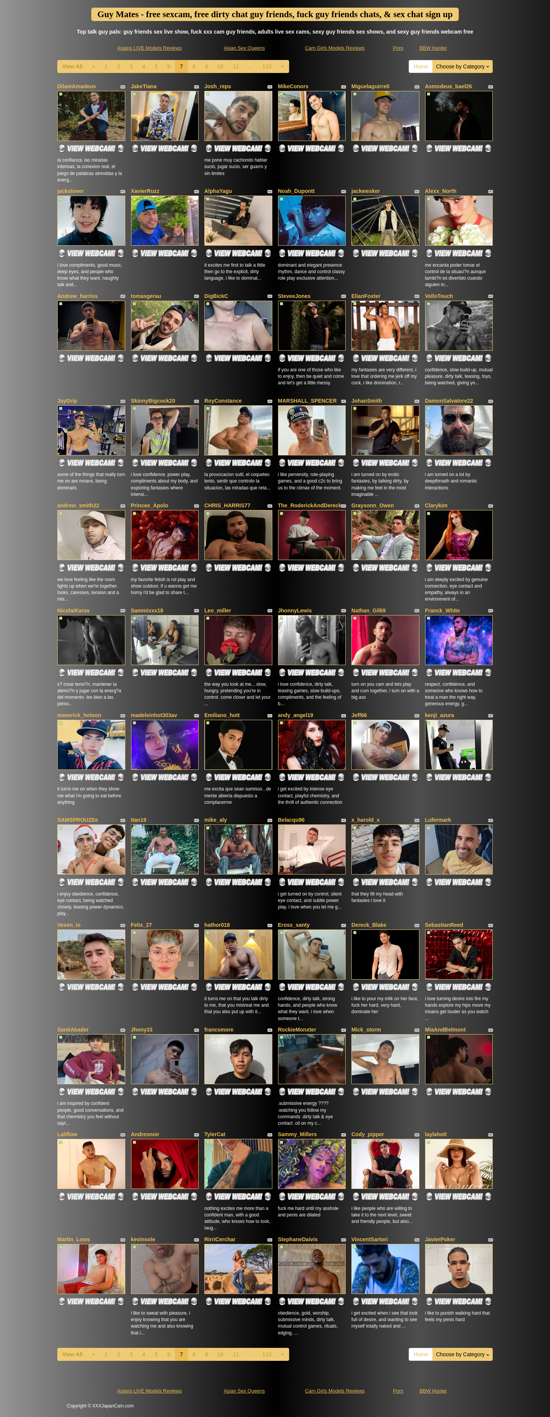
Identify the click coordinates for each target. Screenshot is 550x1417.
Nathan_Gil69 (368, 610)
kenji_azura (439, 715)
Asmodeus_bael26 (448, 86)
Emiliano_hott (222, 715)
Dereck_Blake (369, 925)
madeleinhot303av (154, 715)
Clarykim (436, 505)
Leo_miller (217, 610)
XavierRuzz (145, 191)
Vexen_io (69, 925)
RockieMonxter (297, 1030)
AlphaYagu (218, 191)
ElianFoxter (365, 296)
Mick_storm (366, 1030)
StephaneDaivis (298, 1239)
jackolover (70, 191)
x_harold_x (365, 820)
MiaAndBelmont (445, 1030)
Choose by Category (462, 66)
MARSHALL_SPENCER (307, 401)
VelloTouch (439, 296)
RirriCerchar (220, 1239)
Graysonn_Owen (372, 505)
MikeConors (293, 86)
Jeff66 (359, 715)
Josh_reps (217, 86)
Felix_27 (141, 925)
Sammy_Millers (297, 1134)
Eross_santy (294, 925)
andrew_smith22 (78, 505)
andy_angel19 (296, 715)
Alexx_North (440, 191)
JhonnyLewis (295, 610)
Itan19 (138, 820)
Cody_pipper (367, 1134)
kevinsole (143, 1239)
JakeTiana (144, 86)
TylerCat (214, 1134)
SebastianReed (444, 925)
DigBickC (216, 296)
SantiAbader (73, 1030)
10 (220, 66)
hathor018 (217, 925)
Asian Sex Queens (244, 48)
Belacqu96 (291, 820)
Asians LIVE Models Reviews (149, 48)
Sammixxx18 (147, 610)
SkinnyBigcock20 (153, 401)
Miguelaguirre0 (370, 86)
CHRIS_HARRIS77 (227, 505)
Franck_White (442, 610)
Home (421, 66)
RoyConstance (223, 401)
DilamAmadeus (76, 86)
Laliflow (67, 1134)
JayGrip (67, 401)
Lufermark (438, 820)
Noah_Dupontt (296, 191)
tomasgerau (146, 296)
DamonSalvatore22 (449, 401)
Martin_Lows (73, 1239)
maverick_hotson (79, 715)
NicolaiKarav (73, 610)
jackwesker (365, 191)
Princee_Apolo (149, 505)
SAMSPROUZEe (77, 820)
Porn (398, 48)
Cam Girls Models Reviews (335, 48)
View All (72, 66)
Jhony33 (142, 1030)
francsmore (218, 1030)
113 (266, 66)
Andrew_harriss (77, 296)
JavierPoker (440, 1239)
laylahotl (436, 1134)
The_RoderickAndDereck (310, 505)
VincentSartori (369, 1239)
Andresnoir (145, 1134)
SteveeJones (294, 296)
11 (236, 66)
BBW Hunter (433, 48)
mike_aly (215, 820)
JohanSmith (366, 401)
